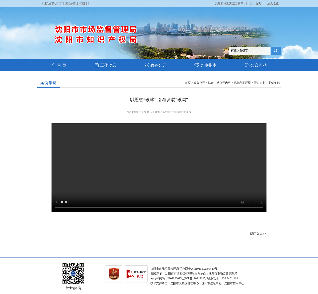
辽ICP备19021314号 (194, 278)
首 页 (58, 65)
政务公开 (155, 65)
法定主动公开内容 (219, 82)
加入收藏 (273, 3)
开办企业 (259, 82)
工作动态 (105, 65)
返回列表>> (258, 234)
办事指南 (205, 65)
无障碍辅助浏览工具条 (229, 3)
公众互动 (256, 65)
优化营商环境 (242, 82)
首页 (188, 82)
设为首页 (255, 3)
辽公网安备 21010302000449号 (198, 268)
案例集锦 (48, 82)
